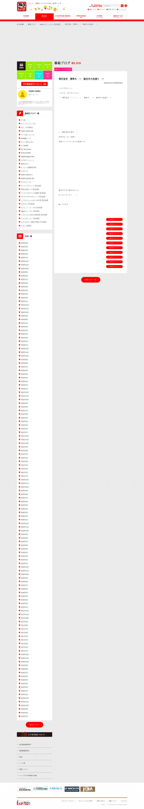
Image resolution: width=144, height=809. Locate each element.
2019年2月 (24, 560)
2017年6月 (24, 632)
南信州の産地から (27, 175)
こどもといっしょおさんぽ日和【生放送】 (35, 200)
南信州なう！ (25, 164)
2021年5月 (24, 461)
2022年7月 (24, 410)
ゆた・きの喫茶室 (27, 127)
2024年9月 (24, 316)
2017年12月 (25, 611)
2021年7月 (24, 454)
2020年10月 (25, 487)
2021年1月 (24, 476)
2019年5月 (24, 549)
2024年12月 (25, 305)
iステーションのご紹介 (86, 801)
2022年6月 (24, 414)
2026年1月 (24, 257)
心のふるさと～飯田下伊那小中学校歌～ (34, 222)
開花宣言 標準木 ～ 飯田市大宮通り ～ (81, 79)
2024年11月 (25, 308)
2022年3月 (24, 425)
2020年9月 (24, 490)
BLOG (44, 16)
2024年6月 (24, 327)
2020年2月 (24, 516)
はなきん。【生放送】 (28, 204)
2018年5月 (24, 592)
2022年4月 (24, 421)
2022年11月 (25, 396)
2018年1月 (24, 607)
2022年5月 (24, 418)
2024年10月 (25, 312)
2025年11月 (25, 265)
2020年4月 (24, 509)
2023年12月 (25, 348)
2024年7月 (24, 323)
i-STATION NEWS (62, 16)
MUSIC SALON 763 (27, 178)
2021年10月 (25, 443)
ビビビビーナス (26, 182)
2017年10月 (25, 618)
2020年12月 (25, 479)
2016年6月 (24, 676)
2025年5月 (24, 286)
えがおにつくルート (27, 160)
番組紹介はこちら (114, 219)
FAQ (20, 757)
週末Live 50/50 (26, 153)
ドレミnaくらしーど (27, 135)
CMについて (93, 9)
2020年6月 (24, 501)
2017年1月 (24, 651)
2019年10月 (25, 530)
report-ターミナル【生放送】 (50, 24)
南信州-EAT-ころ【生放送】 (30, 189)
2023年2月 (24, 385)
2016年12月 (25, 654)
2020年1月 (24, 520)
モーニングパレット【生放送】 (31, 186)
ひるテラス (24, 171)
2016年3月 (24, 687)
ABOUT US (118, 16)
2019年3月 (24, 556)
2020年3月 (24, 512)
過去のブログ (34, 724)
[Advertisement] (72, 43)
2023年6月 (24, 370)
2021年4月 (24, 465)
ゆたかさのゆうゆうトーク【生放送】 (33, 196)
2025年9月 (24, 272)
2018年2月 (24, 603)
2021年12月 (25, 436)
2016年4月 (24, 683)
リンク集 (22, 763)
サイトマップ (122, 9)
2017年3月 (24, 643)
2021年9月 (24, 447)
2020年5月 (24, 505)
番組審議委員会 (24, 751)
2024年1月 (24, 345)
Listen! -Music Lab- (27, 131)
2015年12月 (25, 698)
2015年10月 (25, 705)
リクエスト (102, 9)
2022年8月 (24, 407)
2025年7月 (24, 279)
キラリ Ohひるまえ (27, 142)
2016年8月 (24, 669)
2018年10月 (25, 574)
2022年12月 (25, 392)
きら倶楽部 (24, 145)
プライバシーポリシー (68, 801)
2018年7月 (24, 585)
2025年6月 (24, 283)
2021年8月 (24, 450)
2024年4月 (24, 334)
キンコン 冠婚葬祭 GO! (28, 167)
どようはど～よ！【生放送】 (30, 218)
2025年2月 (24, 297)
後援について (23, 769)
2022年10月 (25, 399)
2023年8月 (24, 363)
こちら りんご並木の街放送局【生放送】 (34, 215)
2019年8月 (24, 538)
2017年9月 (24, 621)
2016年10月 (25, 662)
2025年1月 (24, 301)
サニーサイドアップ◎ (28, 124)
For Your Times (26, 149)
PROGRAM (81, 16)
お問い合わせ (112, 9)
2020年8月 (24, 494)
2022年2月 (24, 428)
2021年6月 (24, 458)
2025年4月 (24, 290)
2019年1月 (24, 563)
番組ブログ (32, 24)
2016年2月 (24, 691)
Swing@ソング (26, 138)
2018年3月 (24, 600)
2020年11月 (25, 483)
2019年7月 (24, 541)
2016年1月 (24, 694)
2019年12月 (25, 523)
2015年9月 (24, 709)
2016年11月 (25, 658)
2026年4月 (24, 246)
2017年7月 (24, 629)
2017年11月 (25, 614)
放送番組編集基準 (25, 744)
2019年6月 (24, 545)
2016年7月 (24, 672)
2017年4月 (24, 640)
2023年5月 (24, 374)
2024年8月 (24, 319)
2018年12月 (25, 567)
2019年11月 (25, 527)
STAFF (99, 16)
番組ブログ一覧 (90, 279)
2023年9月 (24, 359)
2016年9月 (24, 665)
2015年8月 (24, 713)
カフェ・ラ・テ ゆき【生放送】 (32, 207)
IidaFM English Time (27, 156)
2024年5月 (24, 330)
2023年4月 (24, 377)
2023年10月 (25, 356)
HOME (26, 16)
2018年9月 (24, 578)
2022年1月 (24, 432)
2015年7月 (24, 716)
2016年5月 (24, 680)
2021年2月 (24, 472)
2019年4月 (24, 552)
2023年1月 (24, 388)
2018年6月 (24, 589)
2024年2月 (24, 341)
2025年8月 (24, 276)
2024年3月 (24, 337)
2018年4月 (24, 596)
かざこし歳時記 (26, 226)
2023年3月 (24, 381)
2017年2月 (24, 647)
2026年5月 (24, 243)
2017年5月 (24, 636)
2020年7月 (24, 498)
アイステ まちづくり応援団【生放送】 (33, 193)
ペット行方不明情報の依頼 (28, 775)
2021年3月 (24, 469)
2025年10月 (25, 268)
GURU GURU (34, 91)
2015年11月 (25, 702)
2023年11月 (25, 352)
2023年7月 (24, 367)
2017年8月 (24, 625)
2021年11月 (25, 439)
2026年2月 (24, 254)
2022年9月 (24, 403)
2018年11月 (25, 571)
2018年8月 (24, 581)
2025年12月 (25, 261)
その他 (23, 120)
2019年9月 (24, 534)
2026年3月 (24, 250)
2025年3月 (24, 294)
